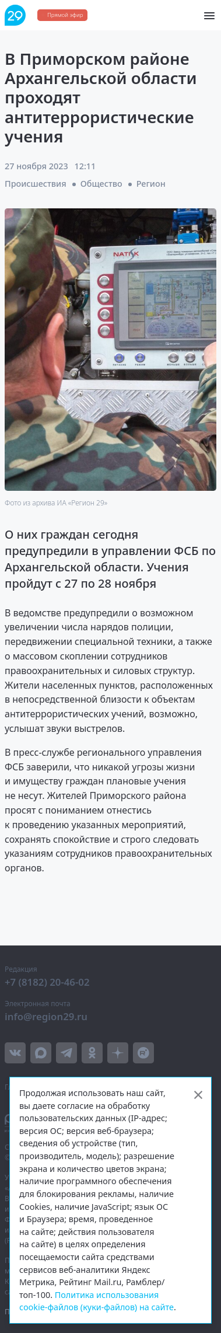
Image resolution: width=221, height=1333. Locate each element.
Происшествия (35, 183)
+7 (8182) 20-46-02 (47, 982)
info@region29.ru (46, 1016)
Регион (151, 183)
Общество (101, 183)
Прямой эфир (65, 15)
